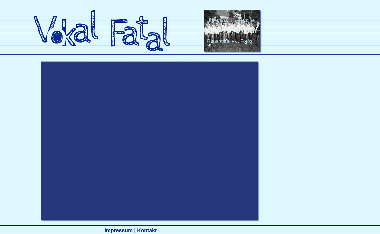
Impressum (118, 230)
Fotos (246, 41)
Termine (246, 20)
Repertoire (218, 41)
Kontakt (146, 230)
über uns (218, 20)
